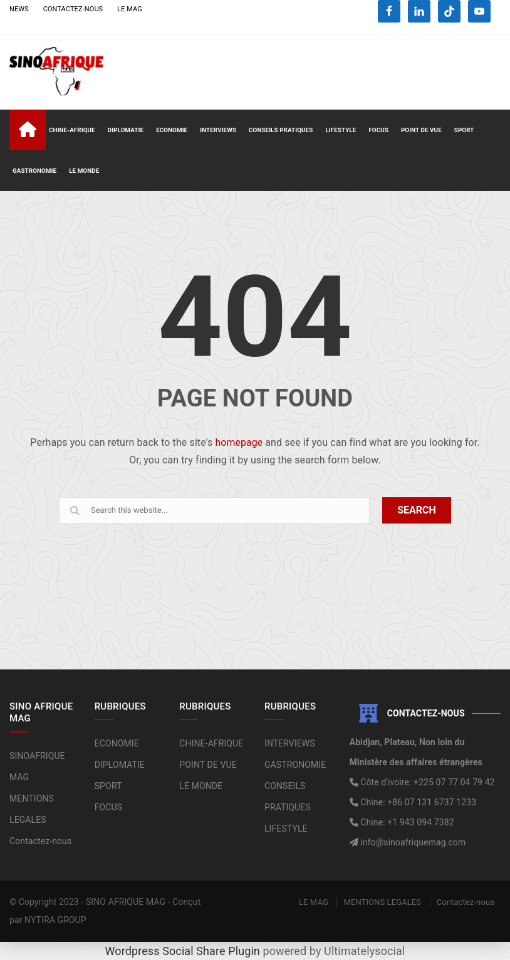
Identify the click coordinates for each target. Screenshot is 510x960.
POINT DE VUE (421, 129)
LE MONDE (84, 170)
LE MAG (129, 9)
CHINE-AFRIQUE (72, 129)
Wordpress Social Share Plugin (184, 950)
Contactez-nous (40, 841)
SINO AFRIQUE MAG (125, 902)
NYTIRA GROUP (55, 920)
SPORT (464, 129)
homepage (239, 442)
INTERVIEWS (218, 129)
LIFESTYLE (340, 129)
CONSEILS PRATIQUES (281, 129)
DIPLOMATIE (125, 129)
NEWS (19, 9)
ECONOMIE (171, 129)
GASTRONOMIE (34, 170)
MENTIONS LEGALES (382, 902)
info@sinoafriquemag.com (412, 842)
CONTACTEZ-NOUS (73, 9)
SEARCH (416, 510)
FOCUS (378, 129)
